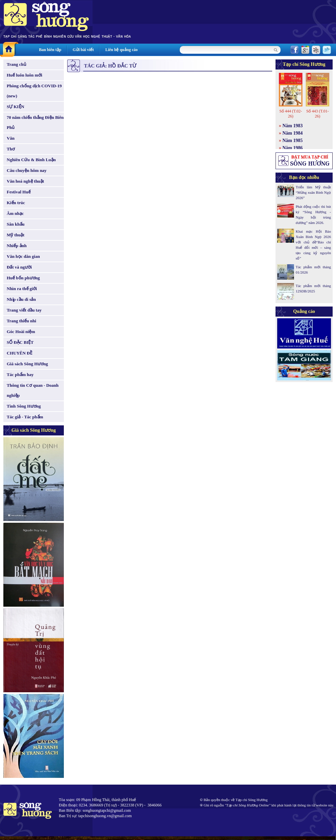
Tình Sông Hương (24, 406)
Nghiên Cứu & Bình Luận (31, 159)
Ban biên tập (50, 49)
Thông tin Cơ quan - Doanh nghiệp (32, 390)
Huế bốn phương (23, 277)
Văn (10, 138)
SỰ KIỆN (15, 106)
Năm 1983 (293, 125)
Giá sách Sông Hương (27, 363)
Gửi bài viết (83, 49)
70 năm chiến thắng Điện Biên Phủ (35, 122)
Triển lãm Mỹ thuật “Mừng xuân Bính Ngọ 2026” (313, 192)
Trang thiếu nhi (21, 320)
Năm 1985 (293, 140)
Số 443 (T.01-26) (317, 114)
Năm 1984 (293, 133)
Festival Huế (19, 191)
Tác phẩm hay (20, 374)
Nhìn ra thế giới (22, 288)
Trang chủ (16, 64)
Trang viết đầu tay (24, 310)
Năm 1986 (293, 147)
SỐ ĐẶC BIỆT (20, 342)
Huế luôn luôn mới (24, 75)
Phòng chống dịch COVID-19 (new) (34, 90)
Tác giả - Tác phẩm (25, 416)
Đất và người (19, 267)
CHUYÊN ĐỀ (19, 353)
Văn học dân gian (23, 256)
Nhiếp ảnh (17, 245)
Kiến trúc (16, 202)
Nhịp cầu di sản (21, 299)
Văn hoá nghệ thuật (25, 181)
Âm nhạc (15, 213)
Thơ (11, 148)
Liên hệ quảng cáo (121, 49)
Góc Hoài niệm (21, 331)
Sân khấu (16, 224)
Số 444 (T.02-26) (290, 114)
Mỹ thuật (16, 234)
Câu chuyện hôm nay (27, 170)
